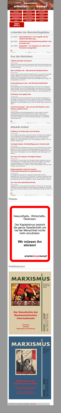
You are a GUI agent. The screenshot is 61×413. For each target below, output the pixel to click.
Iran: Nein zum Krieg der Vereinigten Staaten (26, 156)
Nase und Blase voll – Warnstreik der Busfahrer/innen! (29, 70)
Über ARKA (17, 24)
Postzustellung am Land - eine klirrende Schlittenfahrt (29, 83)
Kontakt (42, 17)
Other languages (28, 17)
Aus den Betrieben (22, 56)
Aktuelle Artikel (20, 127)
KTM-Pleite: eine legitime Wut (21, 94)
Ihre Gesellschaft (16, 14)
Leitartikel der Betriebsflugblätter (30, 32)
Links (16, 20)
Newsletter (29, 20)
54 (35, 52)
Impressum (33, 404)
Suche (42, 20)
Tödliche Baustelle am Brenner (21, 61)
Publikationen (16, 17)
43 (35, 123)
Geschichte (29, 14)
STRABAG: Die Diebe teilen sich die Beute (25, 131)
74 (35, 195)
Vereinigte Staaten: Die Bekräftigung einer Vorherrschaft (30, 144)
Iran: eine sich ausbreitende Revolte (23, 182)
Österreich (29, 11)
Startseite (16, 11)
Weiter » (49, 52)
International (41, 11)
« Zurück (13, 52)
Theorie (42, 14)
